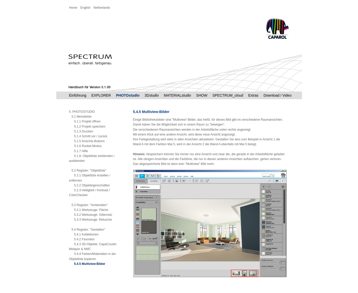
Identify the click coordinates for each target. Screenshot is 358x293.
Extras (253, 95)
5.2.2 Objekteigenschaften (89, 185)
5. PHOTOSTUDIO (82, 112)
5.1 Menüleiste (80, 116)
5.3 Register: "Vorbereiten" (88, 205)
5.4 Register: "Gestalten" (87, 229)
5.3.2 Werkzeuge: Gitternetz (90, 215)
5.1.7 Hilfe (78, 151)
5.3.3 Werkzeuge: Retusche (90, 219)
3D (152, 95)
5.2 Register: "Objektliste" (87, 170)
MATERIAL (177, 95)
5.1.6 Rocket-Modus (85, 146)
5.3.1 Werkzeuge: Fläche (88, 210)
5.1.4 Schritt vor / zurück (88, 136)
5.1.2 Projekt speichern (87, 126)
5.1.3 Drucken (81, 131)
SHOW (202, 95)
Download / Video (277, 95)
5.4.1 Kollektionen (84, 234)
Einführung (77, 95)
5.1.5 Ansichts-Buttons (87, 141)
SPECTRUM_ (227, 95)
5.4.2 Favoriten (82, 239)
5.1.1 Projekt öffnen (85, 121)
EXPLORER (101, 95)
